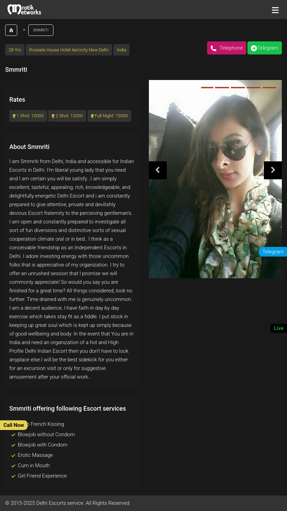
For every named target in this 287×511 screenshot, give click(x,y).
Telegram (264, 48)
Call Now (13, 425)
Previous (158, 170)
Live (279, 328)
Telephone (227, 48)
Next (273, 170)
